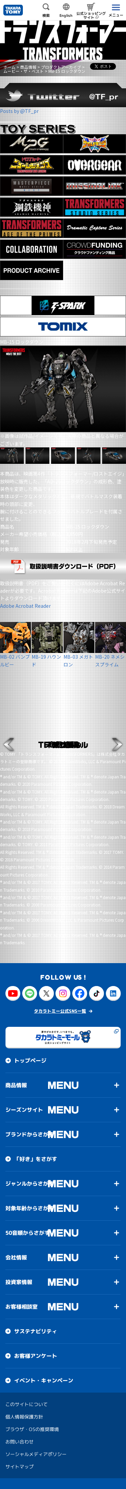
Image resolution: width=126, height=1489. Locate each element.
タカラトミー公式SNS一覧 (60, 1011)
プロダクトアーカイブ (61, 67)
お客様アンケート (35, 1356)
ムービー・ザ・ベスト (23, 71)
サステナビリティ (35, 1331)
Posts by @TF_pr (19, 111)
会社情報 (16, 1257)
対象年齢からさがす (29, 1208)
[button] (8, 744)
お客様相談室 (21, 1306)
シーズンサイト (24, 1109)
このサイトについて (26, 1404)
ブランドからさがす (29, 1134)
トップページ (30, 1060)
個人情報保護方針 (24, 1416)
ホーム (9, 67)
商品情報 (28, 67)
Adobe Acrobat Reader (25, 605)
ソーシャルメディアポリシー (36, 1454)
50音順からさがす (27, 1233)
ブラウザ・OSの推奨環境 (32, 1429)
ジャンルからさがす (29, 1183)
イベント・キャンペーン (43, 1380)
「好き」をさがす (35, 1159)
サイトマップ (19, 1466)
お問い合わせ (19, 1441)
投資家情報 (18, 1282)
